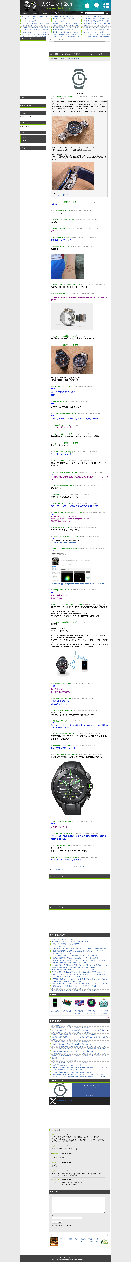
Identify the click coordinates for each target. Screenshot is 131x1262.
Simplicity (71, 1258)
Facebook (35, 13)
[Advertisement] (64, 892)
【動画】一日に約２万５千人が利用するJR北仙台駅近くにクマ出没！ (73, 1044)
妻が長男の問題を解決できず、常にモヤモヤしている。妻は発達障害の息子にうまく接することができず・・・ (85, 1048)
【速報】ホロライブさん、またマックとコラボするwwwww (98, 18)
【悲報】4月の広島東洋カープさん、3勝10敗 (64, 18)
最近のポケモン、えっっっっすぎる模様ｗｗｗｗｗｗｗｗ (37, 16)
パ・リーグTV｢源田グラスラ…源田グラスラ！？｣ (67, 1070)
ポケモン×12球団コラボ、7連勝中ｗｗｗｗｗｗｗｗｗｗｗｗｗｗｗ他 (71, 36)
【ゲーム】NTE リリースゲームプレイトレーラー (35, 25)
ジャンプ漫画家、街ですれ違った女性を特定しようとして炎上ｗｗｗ (40, 23)
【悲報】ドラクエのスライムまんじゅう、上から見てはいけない (39, 18)
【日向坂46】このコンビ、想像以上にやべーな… (66, 29)
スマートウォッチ (63, 869)
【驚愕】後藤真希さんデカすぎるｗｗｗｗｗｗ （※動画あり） (71, 1062)
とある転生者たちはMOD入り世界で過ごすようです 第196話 (69, 16)
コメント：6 (79, 58)
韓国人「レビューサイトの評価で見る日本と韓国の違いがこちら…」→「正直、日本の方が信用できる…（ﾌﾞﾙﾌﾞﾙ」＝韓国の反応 (90, 983)
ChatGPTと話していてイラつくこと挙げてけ (95, 25)
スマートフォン (66, 58)
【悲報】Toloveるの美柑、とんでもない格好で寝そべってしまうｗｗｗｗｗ (42, 29)
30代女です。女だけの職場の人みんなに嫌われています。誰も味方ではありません (44, 27)
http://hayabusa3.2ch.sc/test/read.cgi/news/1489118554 (93, 866)
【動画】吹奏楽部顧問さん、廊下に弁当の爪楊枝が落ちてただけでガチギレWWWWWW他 (76, 27)
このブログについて (58, 13)
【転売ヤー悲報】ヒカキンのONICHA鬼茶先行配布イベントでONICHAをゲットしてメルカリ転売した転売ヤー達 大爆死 (88, 1077)
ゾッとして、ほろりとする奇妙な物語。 (62, 939)
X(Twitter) (24, 13)
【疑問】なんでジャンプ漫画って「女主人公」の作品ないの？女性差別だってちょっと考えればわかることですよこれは (88, 960)
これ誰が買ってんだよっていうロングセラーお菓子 (67, 1065)
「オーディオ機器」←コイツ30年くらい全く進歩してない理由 (99, 29)
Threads (44, 13)
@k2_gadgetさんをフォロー (64, 1100)
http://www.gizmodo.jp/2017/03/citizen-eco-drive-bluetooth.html (69, 195)
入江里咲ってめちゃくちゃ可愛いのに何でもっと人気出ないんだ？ (72, 988)
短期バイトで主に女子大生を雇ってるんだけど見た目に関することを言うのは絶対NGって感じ (80, 974)
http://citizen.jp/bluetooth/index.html (63, 542)
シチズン (54, 869)
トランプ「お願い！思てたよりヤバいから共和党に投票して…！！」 (101, 34)
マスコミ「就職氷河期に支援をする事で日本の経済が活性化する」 (72, 1072)
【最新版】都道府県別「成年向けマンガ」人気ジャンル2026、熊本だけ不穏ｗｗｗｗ (44, 32)
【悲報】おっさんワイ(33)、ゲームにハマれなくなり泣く (69, 976)
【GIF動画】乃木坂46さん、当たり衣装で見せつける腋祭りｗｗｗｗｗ (73, 962)
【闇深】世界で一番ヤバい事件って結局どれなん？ (67, 981)
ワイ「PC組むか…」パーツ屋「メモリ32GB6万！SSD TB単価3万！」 (101, 16)
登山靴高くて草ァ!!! (58, 1058)
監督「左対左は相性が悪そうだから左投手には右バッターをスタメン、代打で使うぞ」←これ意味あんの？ (84, 1046)
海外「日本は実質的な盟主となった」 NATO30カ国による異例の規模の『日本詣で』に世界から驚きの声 (83, 1037)
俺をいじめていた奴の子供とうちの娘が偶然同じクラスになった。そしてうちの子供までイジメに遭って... (84, 1030)
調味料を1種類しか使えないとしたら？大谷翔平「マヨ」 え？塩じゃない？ (75, 990)
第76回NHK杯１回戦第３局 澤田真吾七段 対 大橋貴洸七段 (71, 1041)
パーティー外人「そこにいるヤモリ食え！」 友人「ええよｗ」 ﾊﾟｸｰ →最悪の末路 (77, 1074)
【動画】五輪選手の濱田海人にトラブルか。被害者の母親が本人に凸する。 (74, 1034)
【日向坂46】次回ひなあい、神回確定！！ (65, 1060)
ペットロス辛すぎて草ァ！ (60, 21)
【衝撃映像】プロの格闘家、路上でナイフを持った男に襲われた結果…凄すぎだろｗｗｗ (78, 986)
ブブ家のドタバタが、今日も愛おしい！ (62, 1025)
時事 (72, 58)
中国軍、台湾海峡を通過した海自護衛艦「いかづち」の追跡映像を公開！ (72, 34)
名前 (53, 1215)
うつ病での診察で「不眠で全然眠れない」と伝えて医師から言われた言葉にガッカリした (78, 972)
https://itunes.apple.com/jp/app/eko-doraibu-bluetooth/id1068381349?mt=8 (77, 584)
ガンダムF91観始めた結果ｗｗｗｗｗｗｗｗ (33, 21)
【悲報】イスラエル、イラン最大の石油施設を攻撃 (96, 23)
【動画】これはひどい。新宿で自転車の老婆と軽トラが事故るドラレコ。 (74, 1051)
